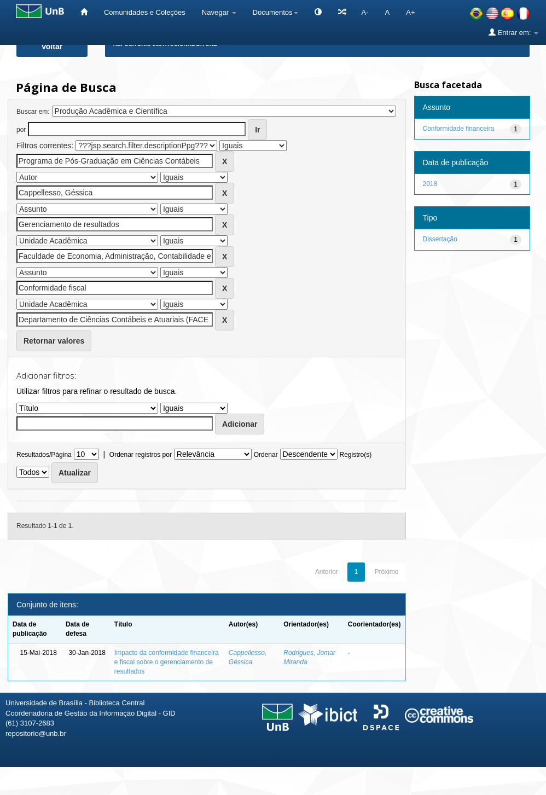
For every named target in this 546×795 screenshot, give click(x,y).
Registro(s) (355, 455)
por (21, 130)
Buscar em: (33, 111)
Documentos (275, 12)
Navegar (219, 12)
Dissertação (440, 239)
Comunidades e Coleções (144, 12)
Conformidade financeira (459, 128)
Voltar (52, 46)
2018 (430, 184)
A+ (410, 12)
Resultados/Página (44, 455)
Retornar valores (54, 340)
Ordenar (266, 455)
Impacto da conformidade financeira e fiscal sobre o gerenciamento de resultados (166, 662)
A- (365, 12)
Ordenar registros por (140, 455)
